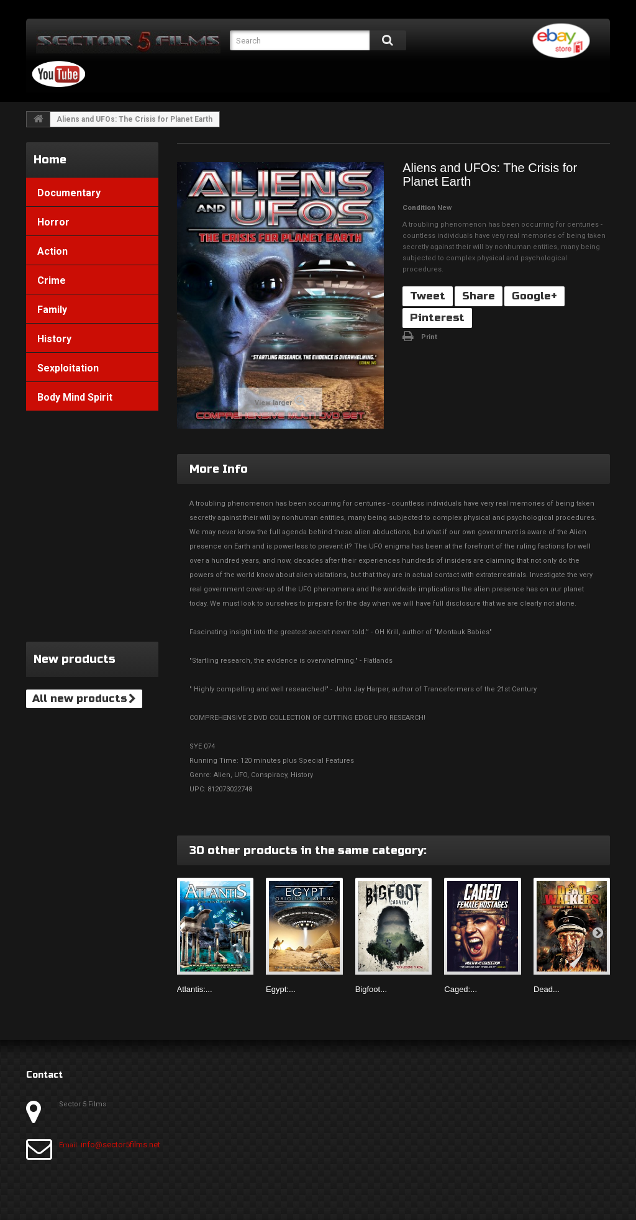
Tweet (427, 296)
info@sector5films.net (120, 1144)
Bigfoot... (371, 989)
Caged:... (460, 989)
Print (429, 337)
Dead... (547, 989)
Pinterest (437, 317)
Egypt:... (281, 989)
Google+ (534, 296)
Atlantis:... (194, 989)
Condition (418, 208)
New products (75, 659)
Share (478, 296)
